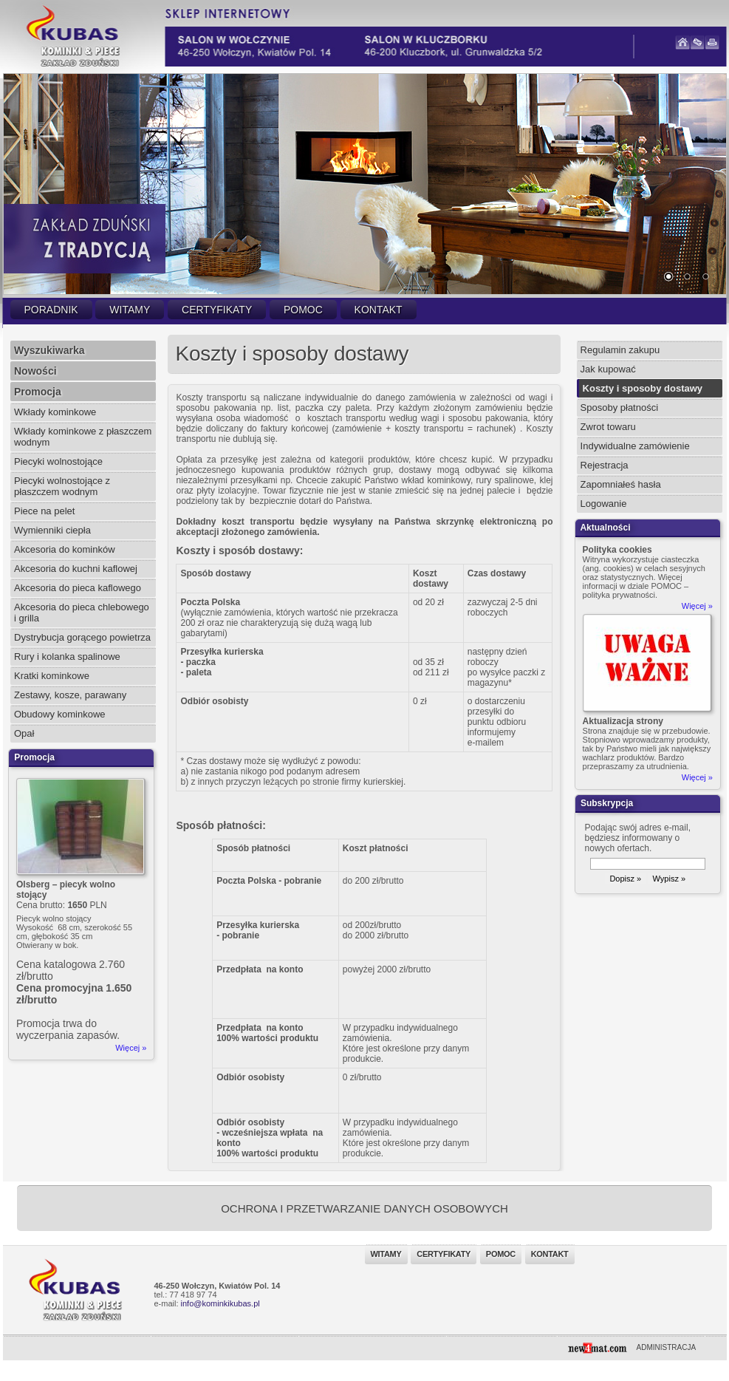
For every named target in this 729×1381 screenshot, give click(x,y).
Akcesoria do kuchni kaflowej (75, 568)
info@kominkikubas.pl (220, 1303)
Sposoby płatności (620, 407)
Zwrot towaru (608, 426)
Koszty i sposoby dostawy (643, 388)
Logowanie (604, 503)
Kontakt (379, 310)
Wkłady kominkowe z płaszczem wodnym (82, 437)
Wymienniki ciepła (52, 530)
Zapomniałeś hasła (621, 484)
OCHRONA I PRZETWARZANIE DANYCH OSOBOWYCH (364, 1208)
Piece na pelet (44, 510)
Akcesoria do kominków (64, 549)
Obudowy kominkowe (60, 714)
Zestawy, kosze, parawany (70, 694)
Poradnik (51, 310)
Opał (24, 733)
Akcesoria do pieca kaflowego (77, 587)
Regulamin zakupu (620, 349)
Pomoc (303, 310)
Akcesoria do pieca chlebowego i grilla (81, 612)
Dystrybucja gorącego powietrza (82, 637)
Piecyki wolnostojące (58, 461)
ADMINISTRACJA (667, 1347)
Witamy (129, 310)
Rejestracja (605, 465)
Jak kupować (608, 369)
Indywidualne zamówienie (635, 445)
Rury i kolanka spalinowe (67, 656)
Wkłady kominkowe (55, 411)
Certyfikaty (217, 310)
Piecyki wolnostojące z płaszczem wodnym (62, 486)
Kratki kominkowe (51, 675)
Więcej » (130, 1047)
